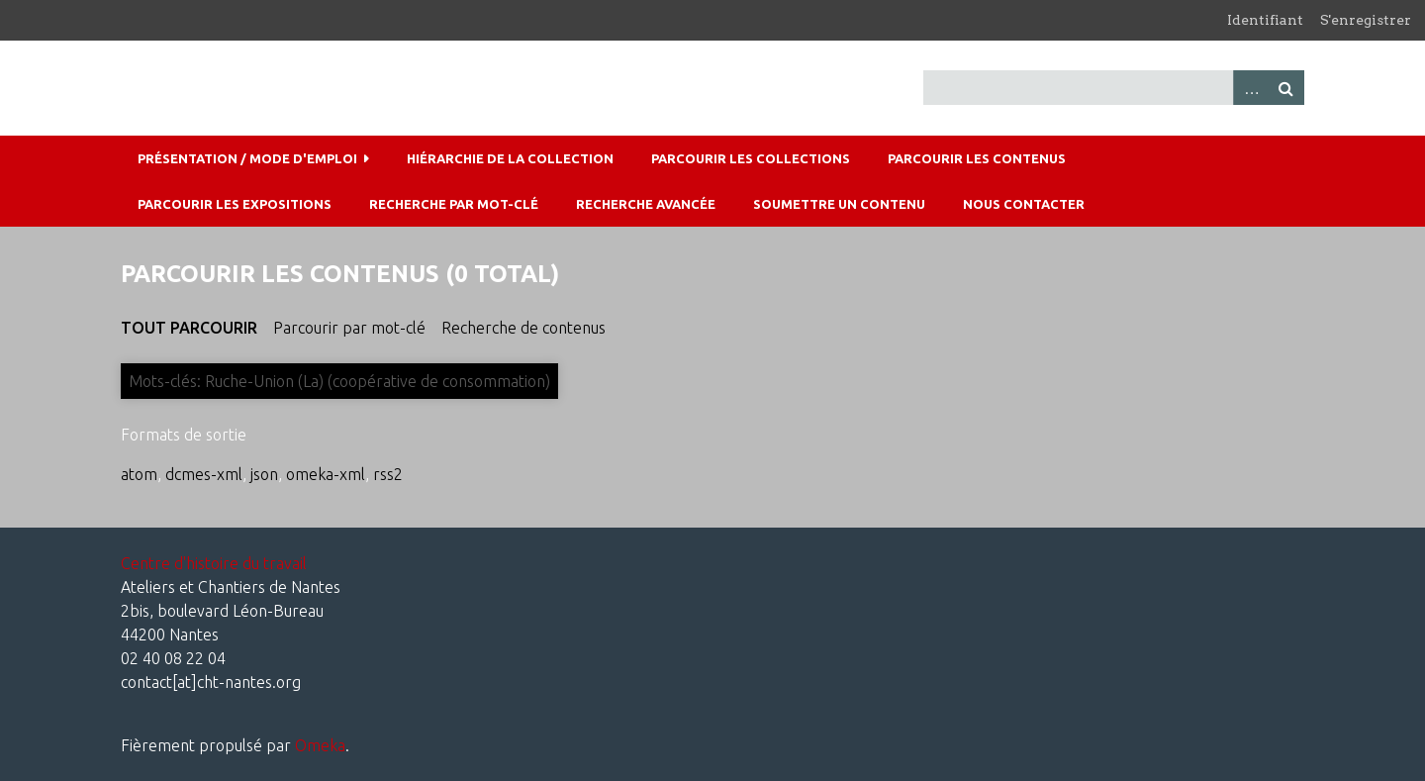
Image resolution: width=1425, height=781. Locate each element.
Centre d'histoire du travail (214, 563)
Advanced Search (1251, 87)
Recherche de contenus (523, 328)
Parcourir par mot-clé (349, 328)
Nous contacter (1024, 204)
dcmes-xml (203, 474)
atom (139, 474)
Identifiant (1265, 20)
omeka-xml (325, 474)
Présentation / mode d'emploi (247, 158)
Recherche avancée (645, 204)
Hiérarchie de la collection (510, 158)
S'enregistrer (1365, 20)
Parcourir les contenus (977, 158)
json (264, 474)
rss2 (388, 474)
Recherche (1286, 87)
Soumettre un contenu (839, 204)
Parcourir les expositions (235, 204)
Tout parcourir (189, 328)
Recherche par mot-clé (453, 204)
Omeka (320, 745)
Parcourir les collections (750, 158)
